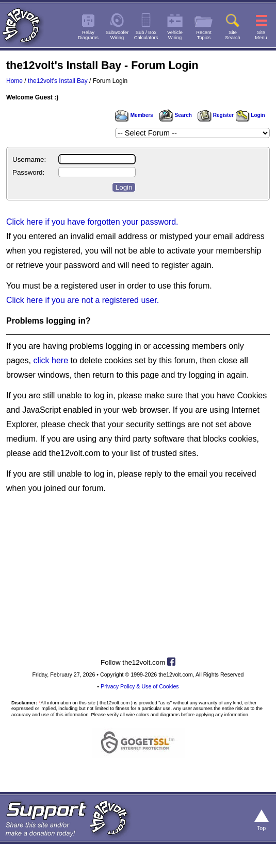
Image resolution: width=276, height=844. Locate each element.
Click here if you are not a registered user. (82, 300)
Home (14, 81)
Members (134, 115)
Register (216, 115)
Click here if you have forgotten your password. (92, 221)
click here (50, 360)
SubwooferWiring (117, 35)
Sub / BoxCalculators (146, 35)
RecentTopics (204, 35)
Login (250, 115)
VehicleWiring (175, 35)
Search (175, 115)
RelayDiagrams (88, 35)
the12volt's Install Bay (58, 81)
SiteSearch (232, 35)
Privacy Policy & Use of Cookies (140, 686)
